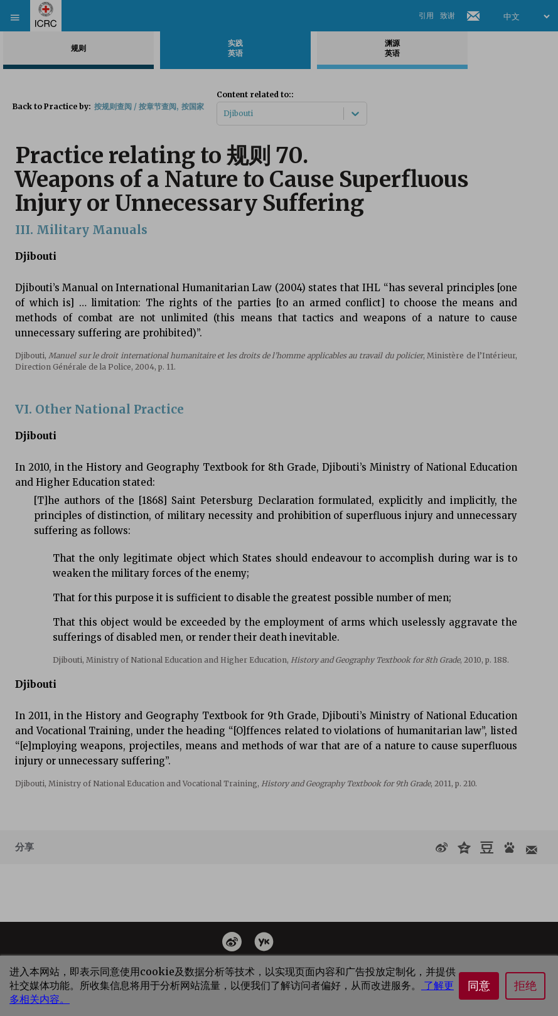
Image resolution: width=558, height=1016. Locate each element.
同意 (479, 986)
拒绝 (525, 986)
